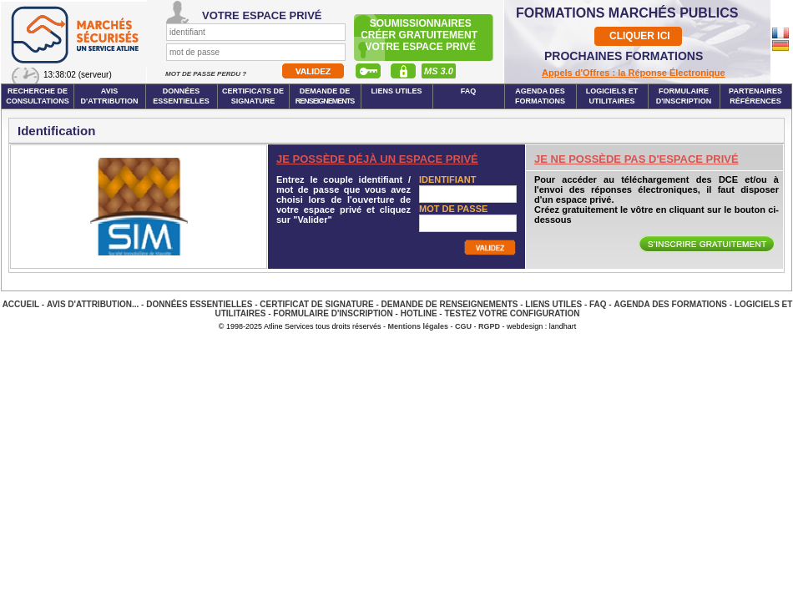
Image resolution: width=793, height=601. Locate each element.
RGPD (489, 326)
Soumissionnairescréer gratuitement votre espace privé (420, 35)
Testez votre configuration (511, 313)
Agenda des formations (540, 96)
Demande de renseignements (449, 304)
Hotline (419, 313)
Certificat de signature (316, 304)
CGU (463, 326)
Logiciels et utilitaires (612, 96)
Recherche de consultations (37, 96)
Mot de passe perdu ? (206, 74)
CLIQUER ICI (639, 36)
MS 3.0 (438, 71)
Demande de (325, 96)
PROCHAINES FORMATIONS (623, 56)
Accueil (21, 304)
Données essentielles (181, 96)
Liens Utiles (396, 91)
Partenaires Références (755, 96)
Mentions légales (418, 326)
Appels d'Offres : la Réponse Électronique (633, 73)
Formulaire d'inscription (684, 96)
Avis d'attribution (110, 96)
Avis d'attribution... (93, 304)
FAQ (469, 91)
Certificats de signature (253, 96)
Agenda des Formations (670, 304)
